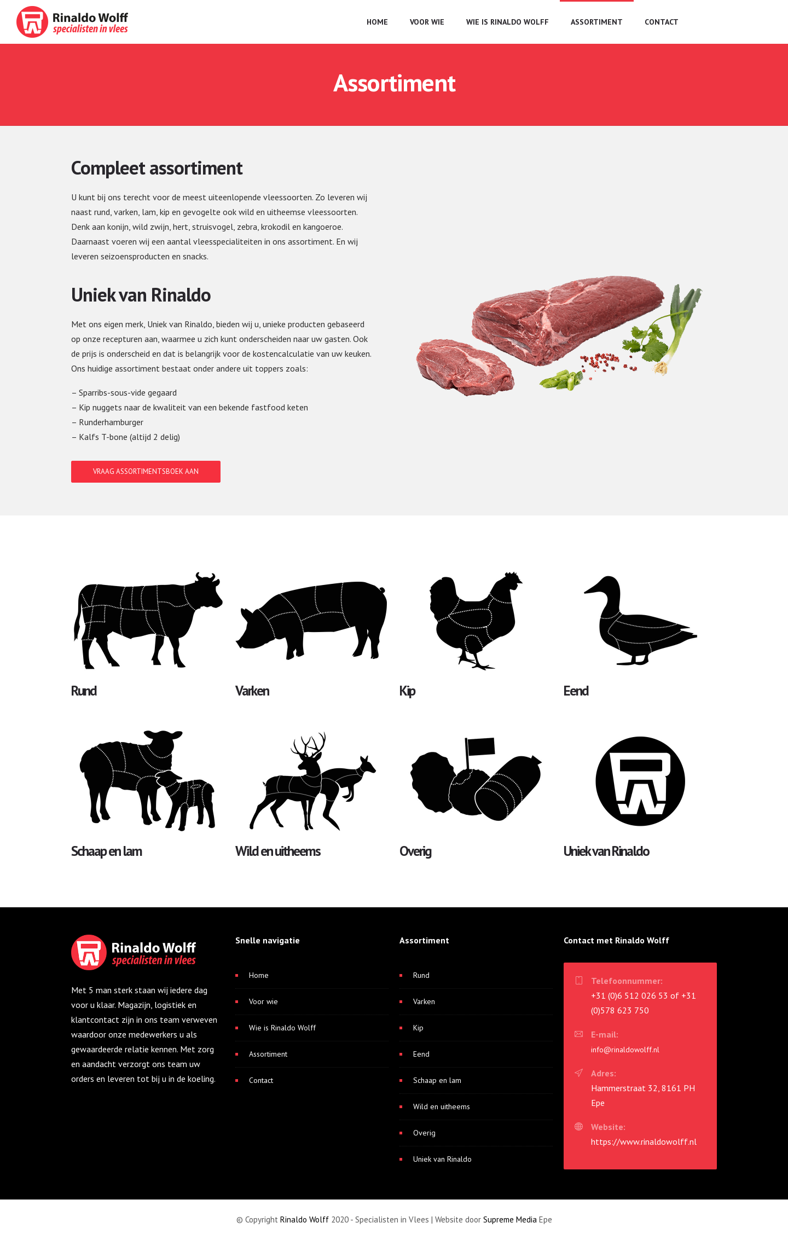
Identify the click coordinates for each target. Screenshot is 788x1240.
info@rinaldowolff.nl (625, 1049)
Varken (424, 1001)
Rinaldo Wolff (304, 1219)
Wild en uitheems (441, 1106)
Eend (421, 1054)
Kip (418, 1028)
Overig (424, 1133)
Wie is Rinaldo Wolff (507, 22)
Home (377, 22)
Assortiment (597, 22)
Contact (662, 22)
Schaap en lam (437, 1080)
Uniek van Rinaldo (442, 1159)
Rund (421, 975)
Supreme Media (510, 1219)
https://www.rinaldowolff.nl (644, 1141)
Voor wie (427, 22)
